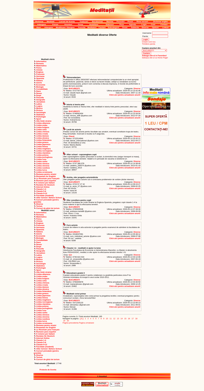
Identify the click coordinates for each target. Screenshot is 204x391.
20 (67, 321)
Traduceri (83, 21)
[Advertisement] (48, 43)
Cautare (102, 27)
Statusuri (110, 24)
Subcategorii (113, 27)
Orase (125, 27)
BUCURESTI (74, 88)
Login (143, 24)
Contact (163, 24)
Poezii (130, 21)
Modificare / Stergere (65, 27)
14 (121, 318)
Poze (121, 24)
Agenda (132, 24)
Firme (80, 24)
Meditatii (50, 21)
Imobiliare (93, 24)
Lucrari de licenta (67, 21)
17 (132, 318)
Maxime (109, 21)
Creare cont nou (149, 42)
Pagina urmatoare (86, 323)
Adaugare (41, 24)
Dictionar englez (160, 21)
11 (110, 318)
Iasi (70, 255)
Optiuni (155, 27)
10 (107, 318)
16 (128, 318)
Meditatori (91, 27)
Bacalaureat (97, 21)
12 (114, 318)
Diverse (145, 27)
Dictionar (39, 21)
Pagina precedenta (70, 323)
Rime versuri (142, 21)
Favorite (81, 27)
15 (125, 318)
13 (117, 318)
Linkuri (165, 27)
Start (38, 27)
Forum (55, 24)
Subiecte (135, 27)
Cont (153, 24)
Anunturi (68, 24)
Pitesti (71, 136)
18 (136, 318)
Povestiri (121, 21)
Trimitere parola (148, 44)
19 (64, 321)
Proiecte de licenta (48, 370)
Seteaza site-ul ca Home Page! (155, 58)
